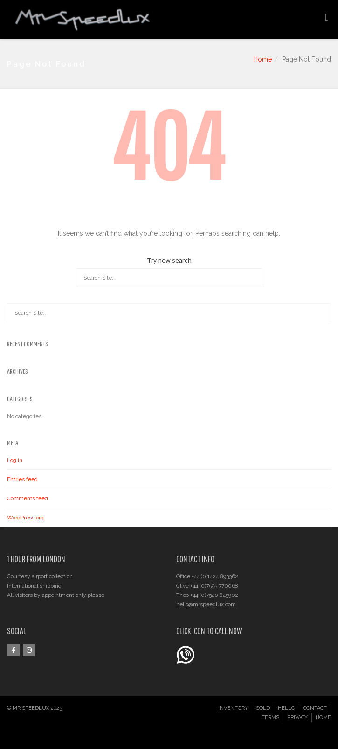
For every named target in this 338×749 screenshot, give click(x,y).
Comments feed (27, 498)
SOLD (263, 708)
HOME (323, 717)
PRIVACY (297, 717)
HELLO (286, 708)
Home (262, 59)
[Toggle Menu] (327, 17)
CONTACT (315, 708)
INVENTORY (233, 708)
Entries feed (22, 479)
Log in (14, 460)
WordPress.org (25, 517)
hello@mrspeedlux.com (206, 604)
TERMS (270, 717)
